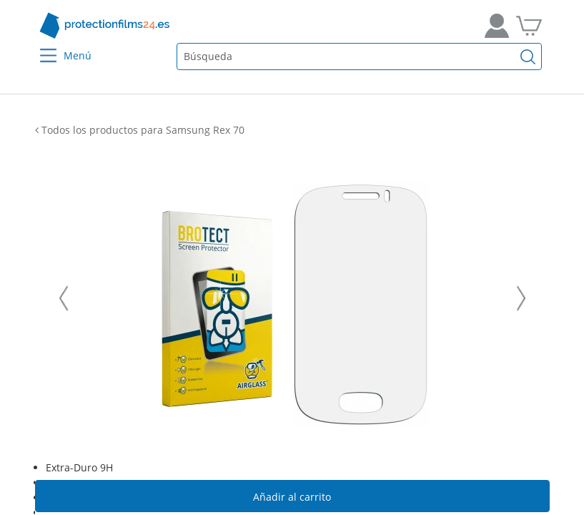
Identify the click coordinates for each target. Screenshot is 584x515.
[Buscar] (527, 56)
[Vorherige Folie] (64, 298)
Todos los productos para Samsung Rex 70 (139, 130)
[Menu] (38, 46)
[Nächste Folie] (521, 298)
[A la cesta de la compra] (529, 25)
